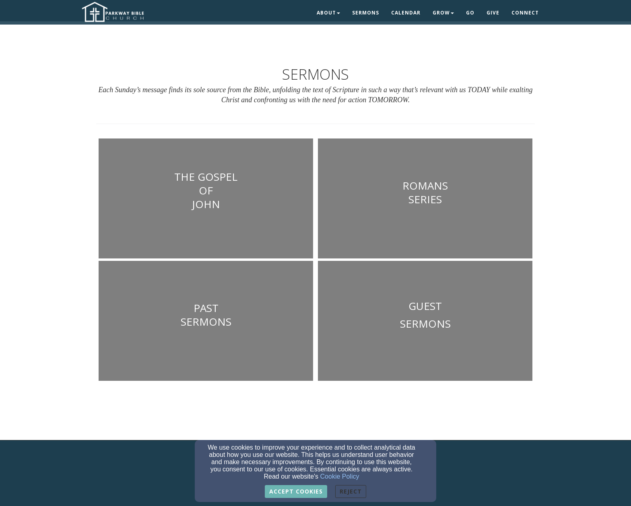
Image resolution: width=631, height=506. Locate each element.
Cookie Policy (339, 476)
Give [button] (493, 12)
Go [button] (470, 12)
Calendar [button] (406, 12)
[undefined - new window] (206, 199)
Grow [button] (443, 12)
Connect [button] (525, 12)
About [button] (328, 12)
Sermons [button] (365, 12)
